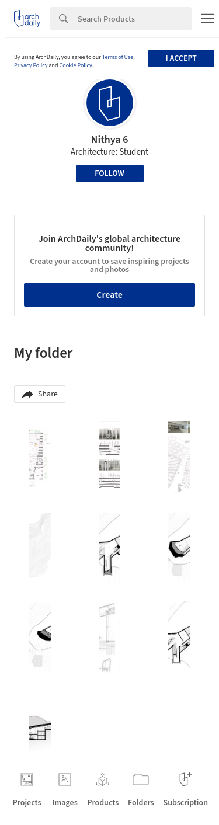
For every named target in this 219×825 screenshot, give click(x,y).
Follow (109, 173)
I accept (181, 58)
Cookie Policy (76, 65)
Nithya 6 (109, 140)
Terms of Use (118, 57)
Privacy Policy (31, 65)
